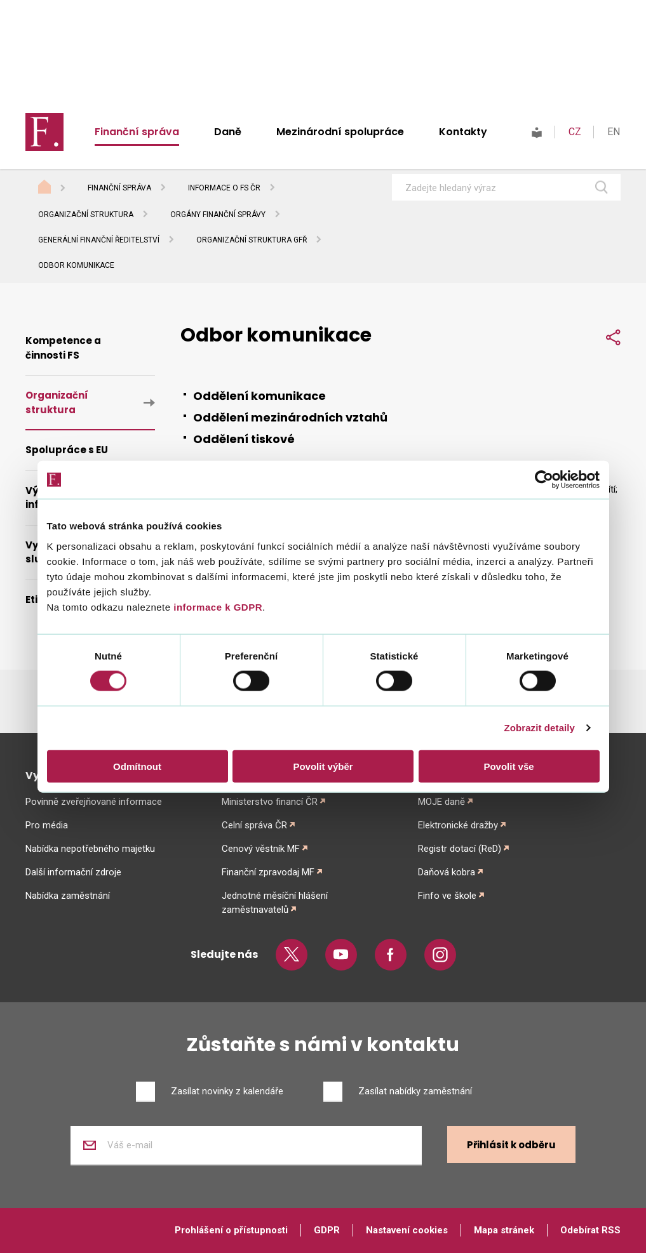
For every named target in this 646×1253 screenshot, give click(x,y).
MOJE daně (441, 801)
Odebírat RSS (590, 1230)
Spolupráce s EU (66, 449)
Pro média (46, 825)
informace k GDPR (216, 606)
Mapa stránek (504, 1230)
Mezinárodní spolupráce (340, 131)
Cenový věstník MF (261, 848)
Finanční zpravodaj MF (268, 872)
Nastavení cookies (407, 1230)
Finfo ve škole (447, 895)
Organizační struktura (85, 214)
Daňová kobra (446, 872)
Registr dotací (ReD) (459, 848)
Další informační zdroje (73, 872)
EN (613, 132)
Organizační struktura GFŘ (251, 239)
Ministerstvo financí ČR (270, 801)
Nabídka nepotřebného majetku (90, 848)
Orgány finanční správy (218, 214)
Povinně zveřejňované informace (93, 801)
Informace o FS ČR (224, 187)
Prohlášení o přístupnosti (231, 1230)
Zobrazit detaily (539, 727)
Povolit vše (508, 765)
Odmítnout (137, 765)
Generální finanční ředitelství (98, 239)
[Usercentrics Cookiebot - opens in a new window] (544, 479)
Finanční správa (137, 131)
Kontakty (463, 131)
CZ (575, 132)
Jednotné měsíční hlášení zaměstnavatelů (275, 902)
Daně (227, 131)
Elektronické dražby (458, 825)
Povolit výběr (323, 765)
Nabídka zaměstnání (67, 895)
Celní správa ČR (254, 825)
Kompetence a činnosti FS (63, 348)
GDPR (327, 1230)
